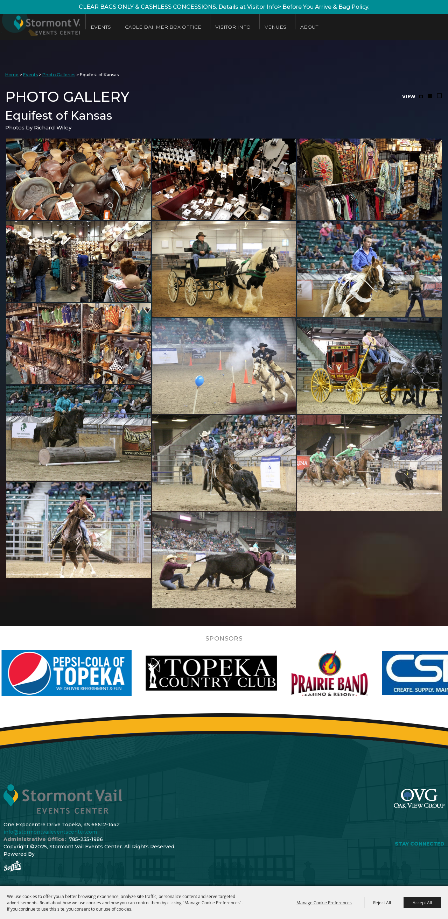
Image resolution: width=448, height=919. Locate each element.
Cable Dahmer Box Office (185, 27)
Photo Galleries (58, 74)
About (331, 27)
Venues (297, 27)
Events (122, 27)
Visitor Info (254, 27)
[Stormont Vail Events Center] (50, 27)
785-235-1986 (86, 839)
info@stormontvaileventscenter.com (50, 832)
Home (12, 74)
